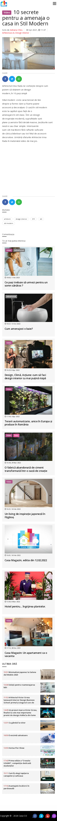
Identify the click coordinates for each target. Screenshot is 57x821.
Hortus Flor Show (14, 748)
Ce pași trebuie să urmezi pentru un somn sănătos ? (26, 284)
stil (41, 219)
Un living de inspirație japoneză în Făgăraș (25, 515)
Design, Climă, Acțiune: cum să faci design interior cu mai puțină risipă (25, 376)
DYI (33, 219)
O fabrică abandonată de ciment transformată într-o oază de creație (26, 469)
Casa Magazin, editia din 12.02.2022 (26, 560)
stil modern (8, 223)
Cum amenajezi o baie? (19, 328)
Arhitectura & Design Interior (15, 32)
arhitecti (7, 219)
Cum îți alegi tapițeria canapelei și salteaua (16, 774)
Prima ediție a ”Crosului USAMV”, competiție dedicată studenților (17, 763)
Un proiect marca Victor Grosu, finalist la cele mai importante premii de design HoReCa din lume (20, 713)
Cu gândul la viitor (15, 722)
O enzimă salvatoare (16, 735)
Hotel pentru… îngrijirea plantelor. (25, 606)
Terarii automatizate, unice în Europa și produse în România (28, 423)
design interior (21, 219)
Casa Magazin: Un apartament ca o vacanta (26, 654)
